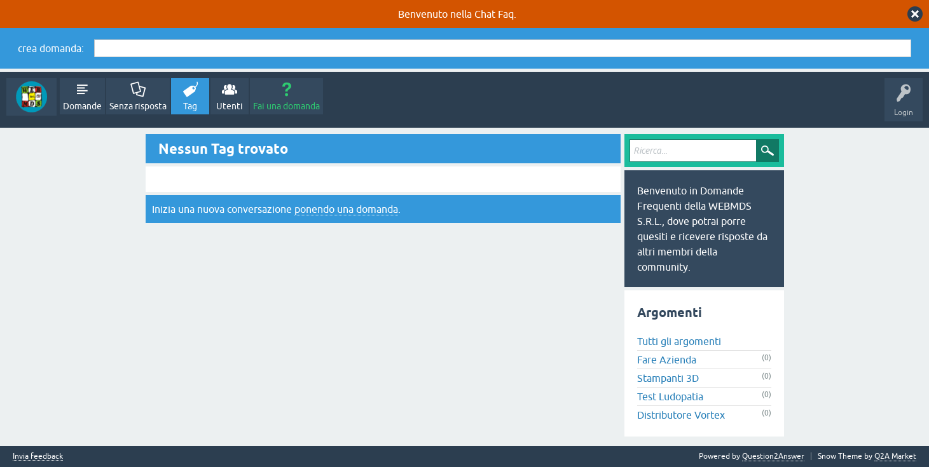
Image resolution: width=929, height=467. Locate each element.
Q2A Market (895, 456)
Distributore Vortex (681, 415)
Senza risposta (138, 106)
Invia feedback (38, 456)
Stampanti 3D (668, 378)
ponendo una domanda (346, 209)
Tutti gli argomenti (679, 341)
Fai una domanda (286, 106)
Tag (190, 106)
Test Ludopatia (670, 396)
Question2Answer (773, 456)
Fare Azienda (666, 359)
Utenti (229, 106)
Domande (82, 106)
